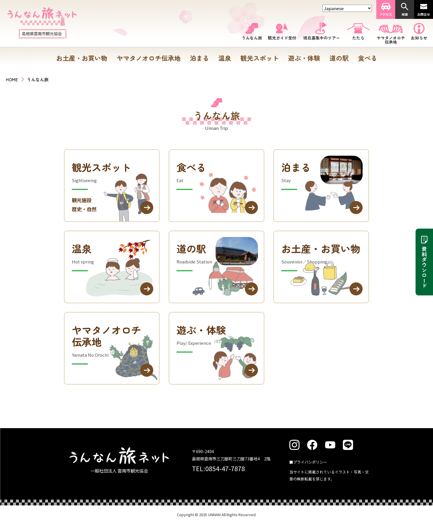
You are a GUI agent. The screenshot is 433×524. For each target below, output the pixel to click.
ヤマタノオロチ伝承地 (149, 57)
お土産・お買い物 (81, 57)
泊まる (199, 57)
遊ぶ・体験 (304, 57)
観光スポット (259, 57)
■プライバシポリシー (308, 462)
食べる (367, 57)
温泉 (224, 57)
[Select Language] (347, 8)
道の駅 (339, 57)
